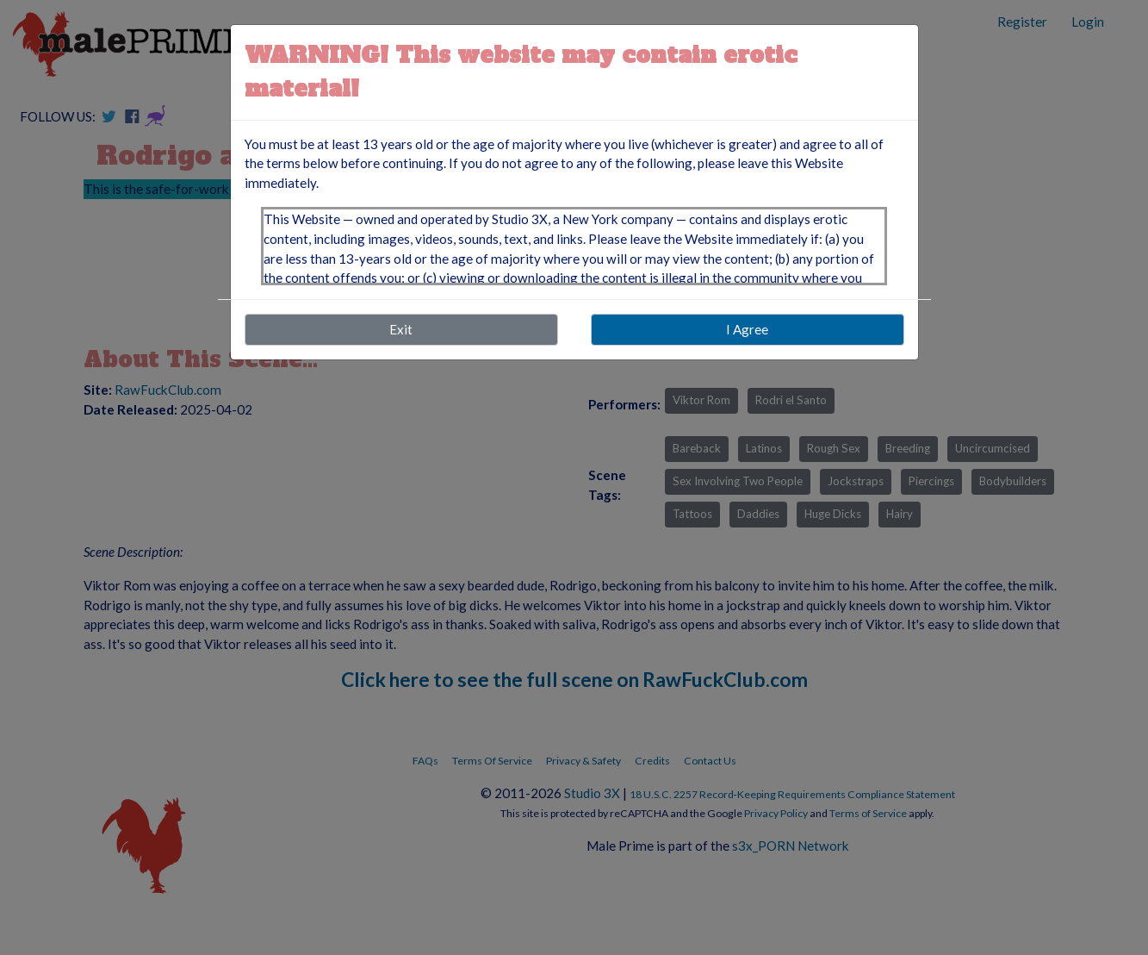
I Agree (747, 329)
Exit (401, 329)
